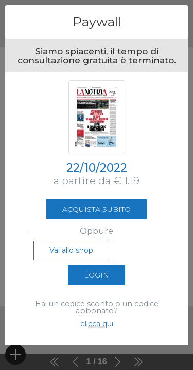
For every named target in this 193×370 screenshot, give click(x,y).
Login (96, 275)
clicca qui (96, 323)
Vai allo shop (71, 250)
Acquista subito (96, 209)
